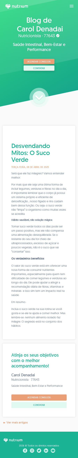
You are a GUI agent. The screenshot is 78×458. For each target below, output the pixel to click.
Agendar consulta (39, 61)
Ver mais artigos (15, 422)
